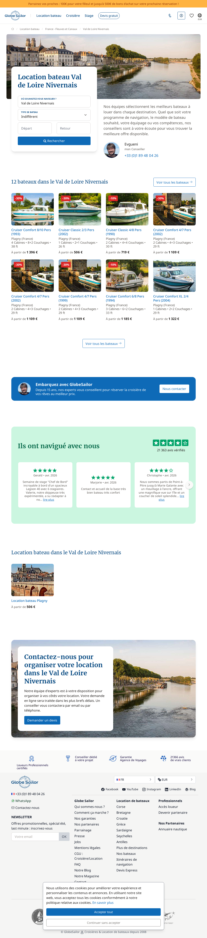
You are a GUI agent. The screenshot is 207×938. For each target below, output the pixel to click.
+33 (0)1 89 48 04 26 (141, 155)
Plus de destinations (131, 848)
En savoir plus (103, 902)
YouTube (130, 789)
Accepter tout (103, 912)
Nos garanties (85, 818)
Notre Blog (82, 870)
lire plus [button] (48, 499)
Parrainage (82, 830)
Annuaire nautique (172, 829)
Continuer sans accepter (103, 923)
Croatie (122, 818)
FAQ (77, 864)
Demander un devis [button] (42, 720)
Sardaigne (124, 830)
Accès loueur (168, 806)
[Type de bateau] (54, 115)
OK (64, 836)
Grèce (121, 824)
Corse (120, 806)
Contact (80, 882)
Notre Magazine (86, 876)
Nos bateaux (126, 853)
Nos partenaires (86, 824)
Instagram (151, 789)
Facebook (109, 789)
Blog (190, 789)
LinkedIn (173, 789)
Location (95, 858)
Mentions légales (87, 848)
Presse (79, 836)
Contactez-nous (25, 807)
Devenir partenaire (172, 812)
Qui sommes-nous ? (89, 806)
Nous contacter (174, 389)
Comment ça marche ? (91, 812)
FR (134, 780)
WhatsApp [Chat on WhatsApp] (21, 801)
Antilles (122, 842)
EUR (175, 780)
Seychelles (124, 836)
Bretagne (123, 812)
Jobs (77, 842)
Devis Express (126, 870)
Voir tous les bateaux (174, 182)
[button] (49, 15)
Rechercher (54, 141)
